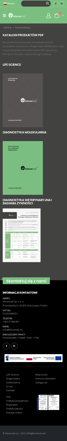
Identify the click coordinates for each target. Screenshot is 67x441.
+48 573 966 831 (11, 321)
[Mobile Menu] (5, 15)
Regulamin (12, 404)
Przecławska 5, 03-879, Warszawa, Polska (25, 305)
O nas (9, 386)
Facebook (6, 346)
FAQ (8, 396)
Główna (7, 27)
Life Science (12, 374)
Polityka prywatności (17, 400)
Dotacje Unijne (14, 412)
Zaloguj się (41, 382)
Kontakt (10, 390)
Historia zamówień (45, 378)
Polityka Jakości (14, 408)
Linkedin (14, 346)
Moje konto (41, 374)
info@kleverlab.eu (13, 329)
